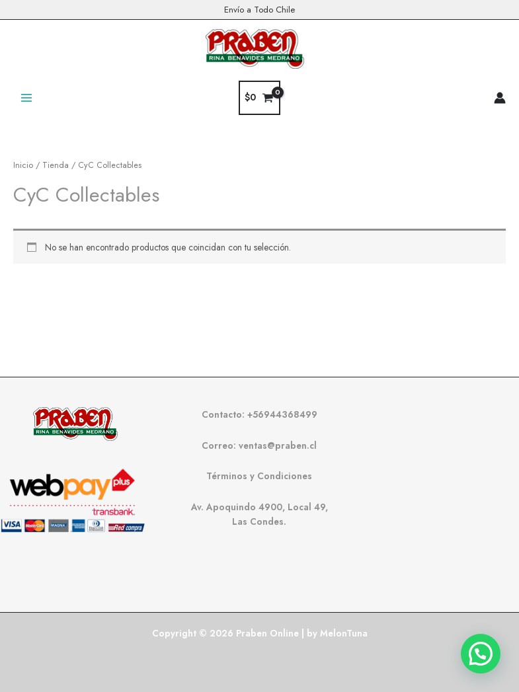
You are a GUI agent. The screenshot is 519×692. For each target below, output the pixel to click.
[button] (480, 653)
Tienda (55, 165)
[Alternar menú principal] (26, 97)
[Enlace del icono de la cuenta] (500, 98)
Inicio (23, 165)
